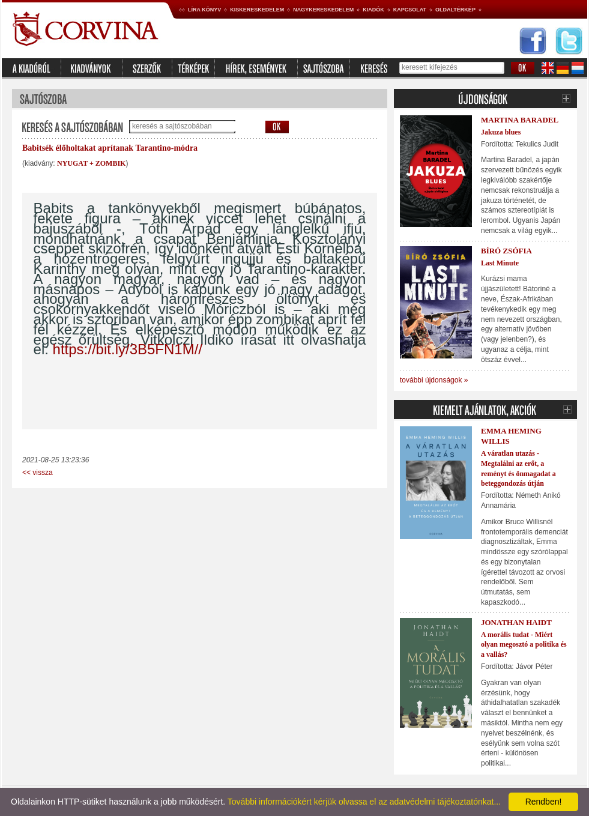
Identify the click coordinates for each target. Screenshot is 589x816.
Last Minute (500, 263)
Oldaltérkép (455, 10)
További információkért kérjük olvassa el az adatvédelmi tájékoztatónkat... (364, 801)
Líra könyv (204, 10)
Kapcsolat (409, 10)
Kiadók (373, 10)
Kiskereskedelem (257, 10)
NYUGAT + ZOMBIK (91, 163)
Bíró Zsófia (506, 250)
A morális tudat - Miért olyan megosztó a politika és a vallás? (524, 644)
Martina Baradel (519, 119)
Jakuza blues (501, 132)
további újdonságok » (434, 380)
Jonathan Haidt (516, 622)
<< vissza (37, 472)
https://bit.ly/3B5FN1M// (127, 349)
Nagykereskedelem (323, 10)
